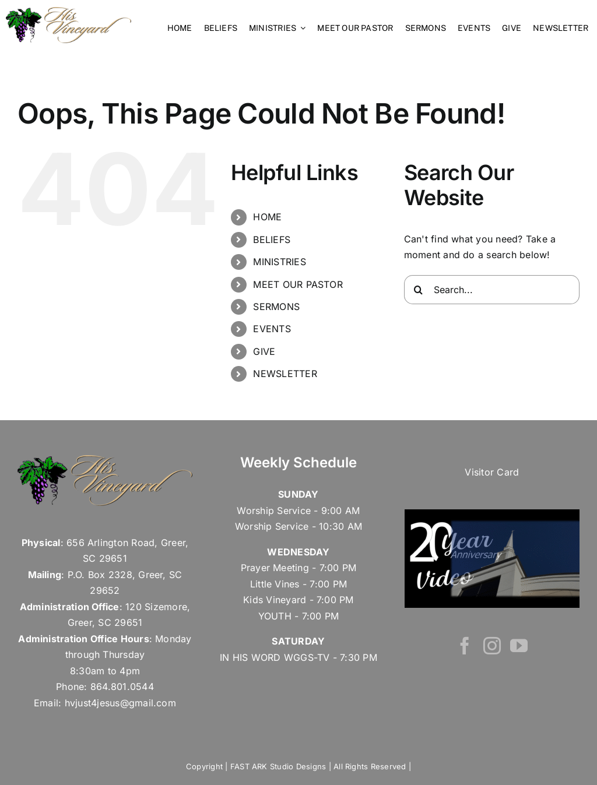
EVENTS (271, 329)
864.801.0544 (122, 686)
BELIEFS (271, 239)
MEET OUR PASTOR (298, 284)
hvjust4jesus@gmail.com (120, 703)
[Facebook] (464, 645)
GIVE (264, 351)
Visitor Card (492, 472)
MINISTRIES (279, 261)
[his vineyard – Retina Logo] (68, 11)
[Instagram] (492, 645)
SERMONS (276, 306)
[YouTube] (519, 645)
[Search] (418, 289)
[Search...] (492, 289)
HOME (267, 217)
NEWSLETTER (285, 373)
